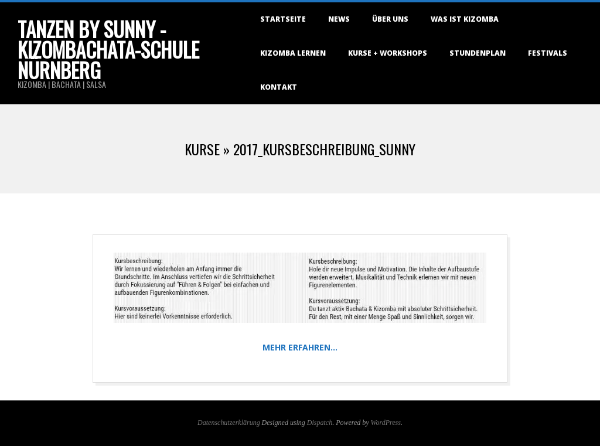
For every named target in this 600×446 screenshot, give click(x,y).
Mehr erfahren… (300, 347)
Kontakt (278, 87)
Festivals (547, 53)
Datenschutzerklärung (228, 422)
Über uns (390, 19)
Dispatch (319, 422)
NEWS (339, 19)
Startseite (283, 19)
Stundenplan (477, 53)
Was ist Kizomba (465, 19)
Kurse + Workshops (387, 53)
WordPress (386, 422)
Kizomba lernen (293, 53)
